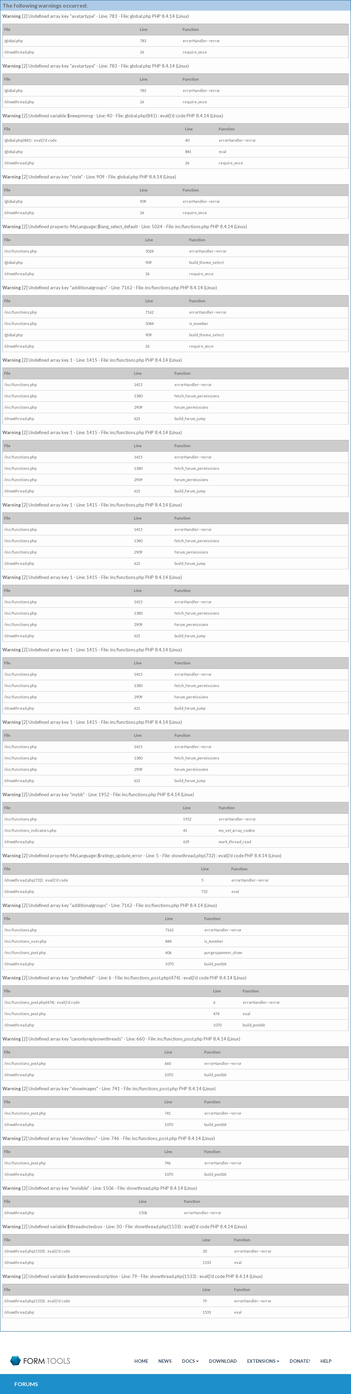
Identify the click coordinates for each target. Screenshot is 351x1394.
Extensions (263, 1361)
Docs (190, 1361)
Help (325, 1361)
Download (223, 1361)
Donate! (300, 1361)
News (165, 1361)
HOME (141, 1361)
